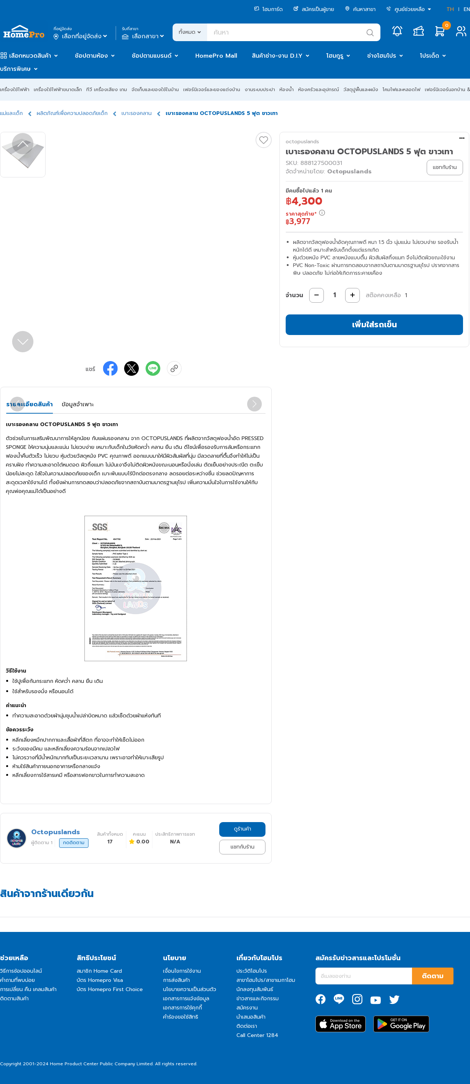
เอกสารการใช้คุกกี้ (182, 1008)
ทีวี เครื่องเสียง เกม (106, 89)
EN (467, 9)
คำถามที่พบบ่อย (17, 980)
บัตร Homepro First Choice (110, 989)
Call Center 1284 (257, 1035)
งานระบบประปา (260, 89)
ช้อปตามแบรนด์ (151, 55)
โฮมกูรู (334, 55)
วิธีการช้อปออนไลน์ (21, 971)
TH (450, 9)
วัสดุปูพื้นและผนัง (360, 89)
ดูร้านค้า (242, 829)
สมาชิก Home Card (99, 971)
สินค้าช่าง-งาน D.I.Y (277, 55)
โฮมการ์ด (268, 9)
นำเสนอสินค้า (250, 1017)
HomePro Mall (216, 55)
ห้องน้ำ (286, 89)
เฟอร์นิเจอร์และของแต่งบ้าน (211, 89)
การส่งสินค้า (176, 980)
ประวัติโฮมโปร (251, 971)
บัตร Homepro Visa (100, 980)
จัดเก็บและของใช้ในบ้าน (155, 89)
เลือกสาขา (144, 36)
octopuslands (302, 141)
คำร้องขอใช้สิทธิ (180, 1017)
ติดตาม (433, 976)
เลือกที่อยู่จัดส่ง (81, 36)
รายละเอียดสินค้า (29, 404)
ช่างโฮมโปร (381, 55)
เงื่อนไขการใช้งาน (182, 971)
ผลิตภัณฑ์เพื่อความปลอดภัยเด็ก (72, 113)
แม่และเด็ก (11, 113)
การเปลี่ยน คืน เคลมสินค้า (28, 989)
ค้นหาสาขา (360, 9)
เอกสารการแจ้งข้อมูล (186, 998)
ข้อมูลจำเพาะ (78, 404)
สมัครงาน (247, 1008)
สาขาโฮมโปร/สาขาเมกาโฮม (265, 980)
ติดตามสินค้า (14, 998)
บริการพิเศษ (15, 69)
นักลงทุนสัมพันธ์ (254, 989)
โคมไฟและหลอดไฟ (401, 89)
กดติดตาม (73, 842)
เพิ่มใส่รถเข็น (374, 324)
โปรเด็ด (429, 55)
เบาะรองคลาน (137, 113)
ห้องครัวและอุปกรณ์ (318, 89)
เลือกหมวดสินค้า (30, 55)
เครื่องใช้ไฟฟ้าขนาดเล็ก (58, 89)
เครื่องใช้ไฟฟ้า (14, 89)
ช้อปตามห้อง (91, 55)
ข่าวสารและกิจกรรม (257, 998)
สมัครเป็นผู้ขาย (313, 9)
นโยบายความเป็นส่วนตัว (189, 989)
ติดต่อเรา (246, 1026)
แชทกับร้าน (242, 847)
